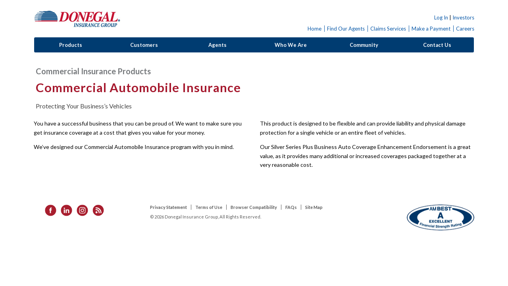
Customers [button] (144, 45)
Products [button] (70, 45)
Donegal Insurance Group (77, 18)
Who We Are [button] (291, 45)
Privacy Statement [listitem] (168, 207)
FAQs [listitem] (291, 207)
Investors (463, 17)
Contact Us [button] (437, 45)
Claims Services (388, 28)
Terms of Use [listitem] (208, 207)
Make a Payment (431, 28)
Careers (465, 28)
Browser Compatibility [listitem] (254, 207)
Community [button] (364, 45)
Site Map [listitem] (314, 207)
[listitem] (48, 209)
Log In (441, 17)
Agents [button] (217, 45)
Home (314, 28)
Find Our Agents (346, 28)
